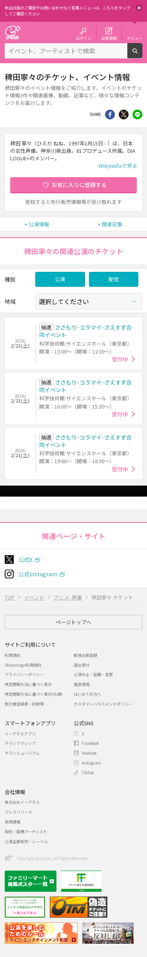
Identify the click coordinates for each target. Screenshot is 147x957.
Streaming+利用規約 (23, 665)
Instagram (91, 763)
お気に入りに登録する (79, 185)
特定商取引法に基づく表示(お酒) (34, 694)
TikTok (88, 773)
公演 (60, 279)
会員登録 (109, 37)
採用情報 (12, 822)
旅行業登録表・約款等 (24, 704)
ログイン (83, 37)
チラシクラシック (20, 743)
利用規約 (12, 655)
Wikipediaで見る (117, 165)
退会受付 (81, 665)
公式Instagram (37, 574)
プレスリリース (18, 812)
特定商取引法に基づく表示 (28, 684)
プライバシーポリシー (24, 674)
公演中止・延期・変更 (93, 674)
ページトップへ (73, 622)
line (137, 114)
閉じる (139, 8)
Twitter (124, 114)
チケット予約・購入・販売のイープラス (12, 32)
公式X (25, 559)
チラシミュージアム (22, 753)
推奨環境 (81, 684)
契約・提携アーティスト (26, 831)
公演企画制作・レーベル (26, 841)
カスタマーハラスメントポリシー (103, 704)
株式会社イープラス (22, 802)
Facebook (90, 743)
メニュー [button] (134, 37)
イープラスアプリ (20, 734)
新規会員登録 (85, 655)
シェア (110, 114)
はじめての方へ (87, 694)
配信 (114, 279)
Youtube (89, 753)
